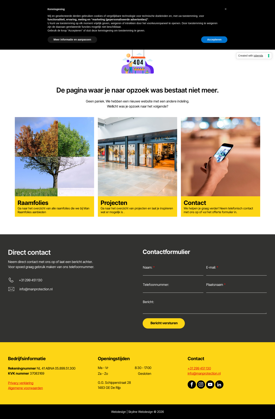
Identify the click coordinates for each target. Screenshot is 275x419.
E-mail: (211, 267)
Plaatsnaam (214, 285)
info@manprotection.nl (35, 289)
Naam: (147, 267)
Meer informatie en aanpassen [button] (72, 39)
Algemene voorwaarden (25, 388)
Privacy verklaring (20, 383)
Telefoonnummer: (156, 285)
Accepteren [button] (214, 39)
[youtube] (210, 385)
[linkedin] (219, 385)
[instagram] (201, 385)
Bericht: (148, 302)
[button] (226, 9)
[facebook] (192, 385)
